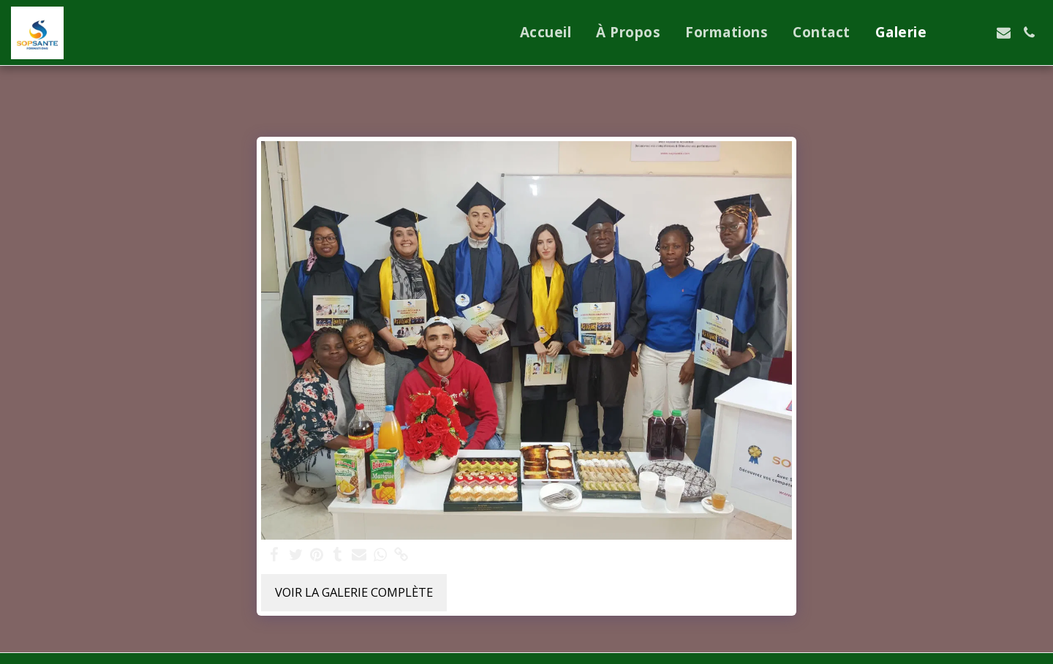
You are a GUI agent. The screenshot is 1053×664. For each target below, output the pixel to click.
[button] (952, 32)
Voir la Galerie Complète (354, 592)
